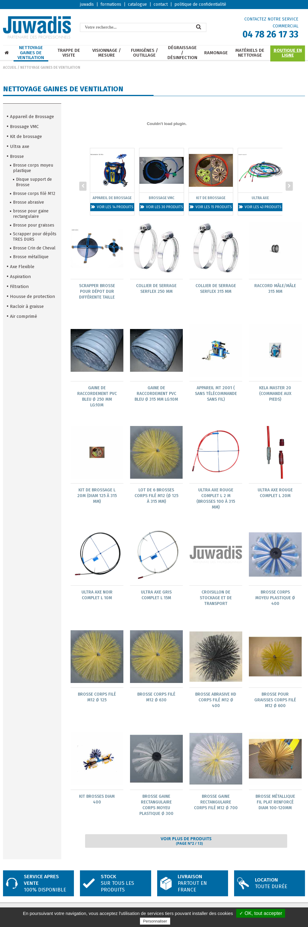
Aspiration (20, 276)
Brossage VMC (24, 126)
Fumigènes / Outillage (144, 53)
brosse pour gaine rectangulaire (31, 213)
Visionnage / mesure (106, 53)
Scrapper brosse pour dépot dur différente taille (97, 291)
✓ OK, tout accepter (260, 913)
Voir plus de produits (185, 843)
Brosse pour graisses (33, 225)
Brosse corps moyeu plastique (33, 168)
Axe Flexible (22, 266)
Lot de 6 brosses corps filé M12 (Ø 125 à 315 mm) (156, 496)
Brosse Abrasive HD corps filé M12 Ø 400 (215, 701)
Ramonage (216, 52)
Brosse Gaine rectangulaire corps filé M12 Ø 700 (216, 803)
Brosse (17, 156)
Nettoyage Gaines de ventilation (30, 52)
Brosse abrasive (28, 202)
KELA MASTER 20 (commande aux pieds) (275, 394)
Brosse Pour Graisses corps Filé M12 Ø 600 (275, 701)
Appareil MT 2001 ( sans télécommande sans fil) (216, 394)
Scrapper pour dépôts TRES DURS (34, 236)
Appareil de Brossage (32, 116)
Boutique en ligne (288, 53)
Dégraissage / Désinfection (182, 52)
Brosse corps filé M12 (34, 193)
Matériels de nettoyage (249, 53)
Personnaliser (155, 921)
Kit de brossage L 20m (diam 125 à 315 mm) (97, 496)
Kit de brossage (26, 136)
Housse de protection (32, 296)
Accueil (10, 67)
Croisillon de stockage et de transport (216, 598)
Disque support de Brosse (34, 182)
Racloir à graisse (27, 306)
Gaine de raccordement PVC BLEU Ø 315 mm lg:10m (156, 394)
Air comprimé (23, 316)
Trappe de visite (68, 53)
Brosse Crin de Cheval (34, 248)
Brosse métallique (31, 256)
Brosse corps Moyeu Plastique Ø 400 (275, 598)
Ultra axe (19, 146)
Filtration (19, 286)
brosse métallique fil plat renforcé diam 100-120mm (275, 803)
